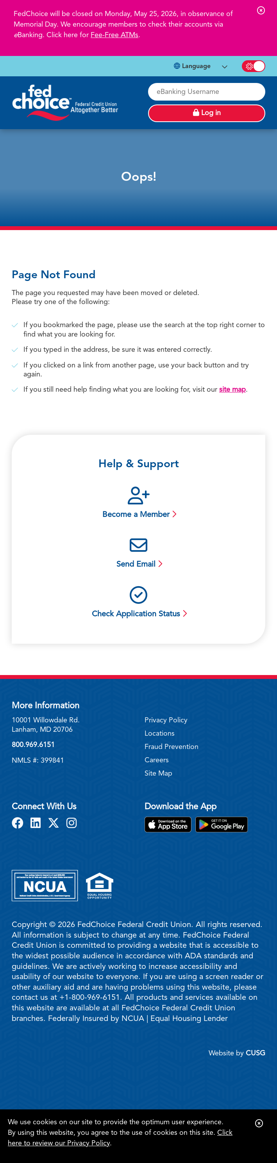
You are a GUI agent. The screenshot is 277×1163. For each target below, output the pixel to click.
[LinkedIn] (37, 824)
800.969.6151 (33, 745)
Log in (207, 113)
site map (232, 389)
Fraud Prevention (171, 747)
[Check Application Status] (138, 603)
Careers (157, 760)
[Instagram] (71, 824)
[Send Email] (138, 553)
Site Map (158, 773)
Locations (160, 733)
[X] (55, 824)
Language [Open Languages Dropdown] (192, 66)
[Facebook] (19, 824)
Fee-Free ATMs (114, 35)
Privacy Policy (166, 720)
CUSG (255, 1053)
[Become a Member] (138, 504)
